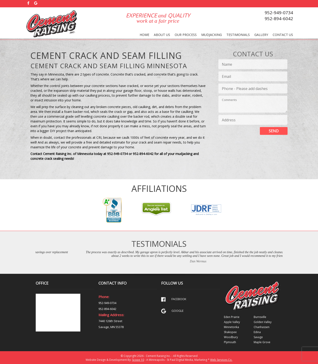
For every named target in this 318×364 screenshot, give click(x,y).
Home (144, 35)
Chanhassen (261, 327)
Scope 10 (138, 360)
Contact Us (283, 35)
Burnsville (260, 317)
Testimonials (238, 35)
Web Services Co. (221, 360)
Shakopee (230, 332)
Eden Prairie (231, 317)
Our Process (186, 35)
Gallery (261, 35)
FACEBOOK (173, 299)
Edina (257, 332)
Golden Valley (263, 322)
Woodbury (231, 337)
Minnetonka (231, 327)
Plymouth (230, 342)
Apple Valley (232, 322)
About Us (162, 35)
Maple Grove (262, 342)
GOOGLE (172, 311)
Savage (258, 337)
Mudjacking (211, 35)
